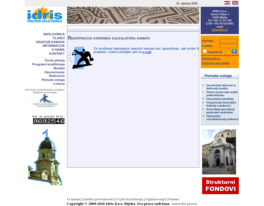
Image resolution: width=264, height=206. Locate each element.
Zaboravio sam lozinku (216, 63)
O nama (58, 49)
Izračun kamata (50, 42)
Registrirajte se (211, 58)
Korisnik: (208, 40)
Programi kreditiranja (48, 64)
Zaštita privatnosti (98, 199)
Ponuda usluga (53, 79)
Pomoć (173, 199)
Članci (59, 38)
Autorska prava (184, 203)
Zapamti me (214, 52)
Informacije (53, 45)
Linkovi (59, 83)
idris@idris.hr (220, 29)
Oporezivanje (54, 72)
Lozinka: (207, 45)
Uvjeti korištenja (129, 199)
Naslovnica (54, 34)
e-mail (146, 52)
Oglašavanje (156, 199)
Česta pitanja (55, 60)
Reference (57, 75)
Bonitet (59, 68)
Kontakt (57, 53)
